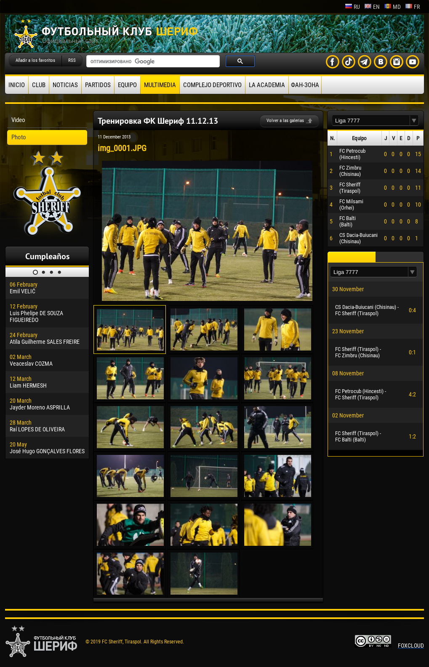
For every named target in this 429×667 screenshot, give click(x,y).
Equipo (127, 85)
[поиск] (152, 61)
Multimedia (160, 85)
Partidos (98, 85)
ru (352, 6)
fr (412, 6)
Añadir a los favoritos (35, 60)
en (372, 6)
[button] (414, 120)
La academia (267, 85)
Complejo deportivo (212, 85)
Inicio (16, 85)
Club (38, 85)
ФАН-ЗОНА (305, 85)
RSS (72, 60)
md (392, 6)
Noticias (65, 85)
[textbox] (371, 120)
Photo (18, 137)
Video (18, 120)
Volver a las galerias (285, 120)
